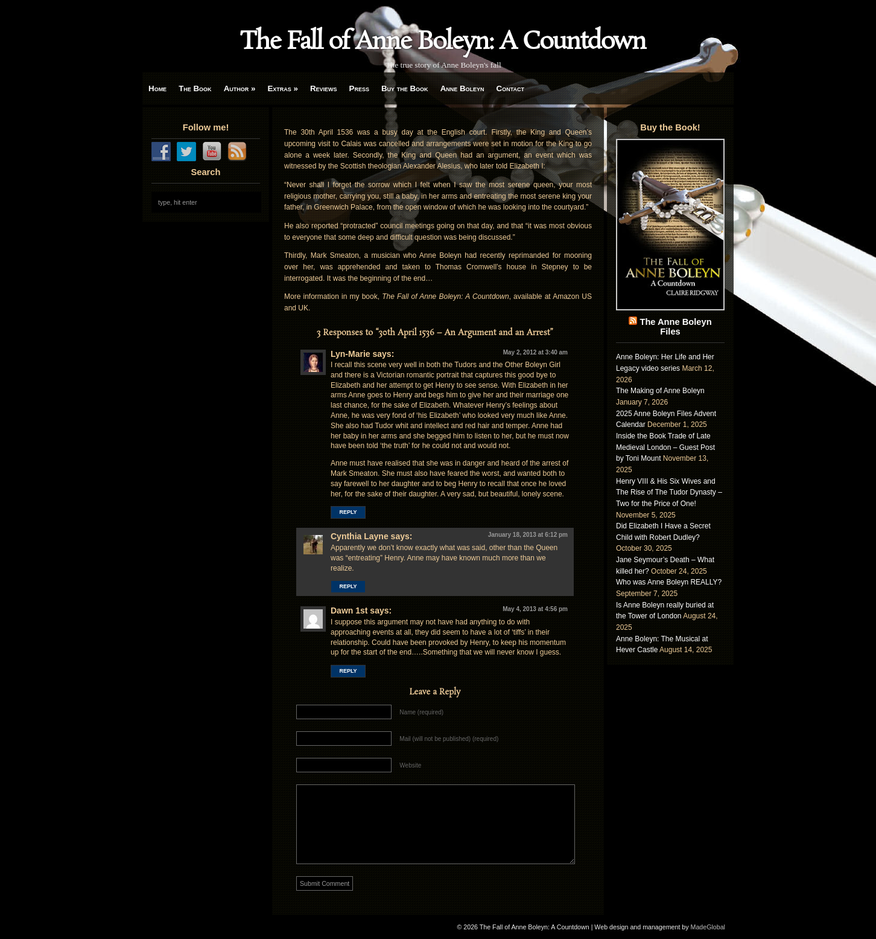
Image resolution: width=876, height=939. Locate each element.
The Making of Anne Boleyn (660, 390)
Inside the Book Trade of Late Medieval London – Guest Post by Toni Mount (665, 447)
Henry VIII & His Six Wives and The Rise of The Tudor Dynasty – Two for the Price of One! (669, 492)
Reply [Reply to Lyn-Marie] (348, 512)
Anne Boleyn (462, 88)
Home (157, 88)
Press (359, 88)
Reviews (323, 88)
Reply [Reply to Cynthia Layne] (348, 586)
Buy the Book (404, 88)
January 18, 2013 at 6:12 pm (528, 534)
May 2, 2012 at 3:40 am (535, 352)
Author (240, 88)
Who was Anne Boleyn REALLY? (669, 582)
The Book (195, 88)
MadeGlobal (708, 927)
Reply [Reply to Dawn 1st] (348, 671)
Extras (282, 88)
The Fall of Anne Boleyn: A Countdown (443, 42)
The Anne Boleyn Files (675, 326)
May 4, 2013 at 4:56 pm (535, 609)
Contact (510, 88)
